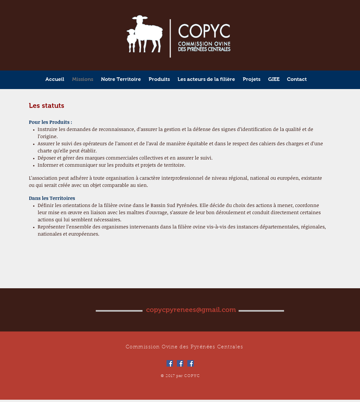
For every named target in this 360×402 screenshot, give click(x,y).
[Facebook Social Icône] (170, 363)
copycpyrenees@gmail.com (191, 309)
